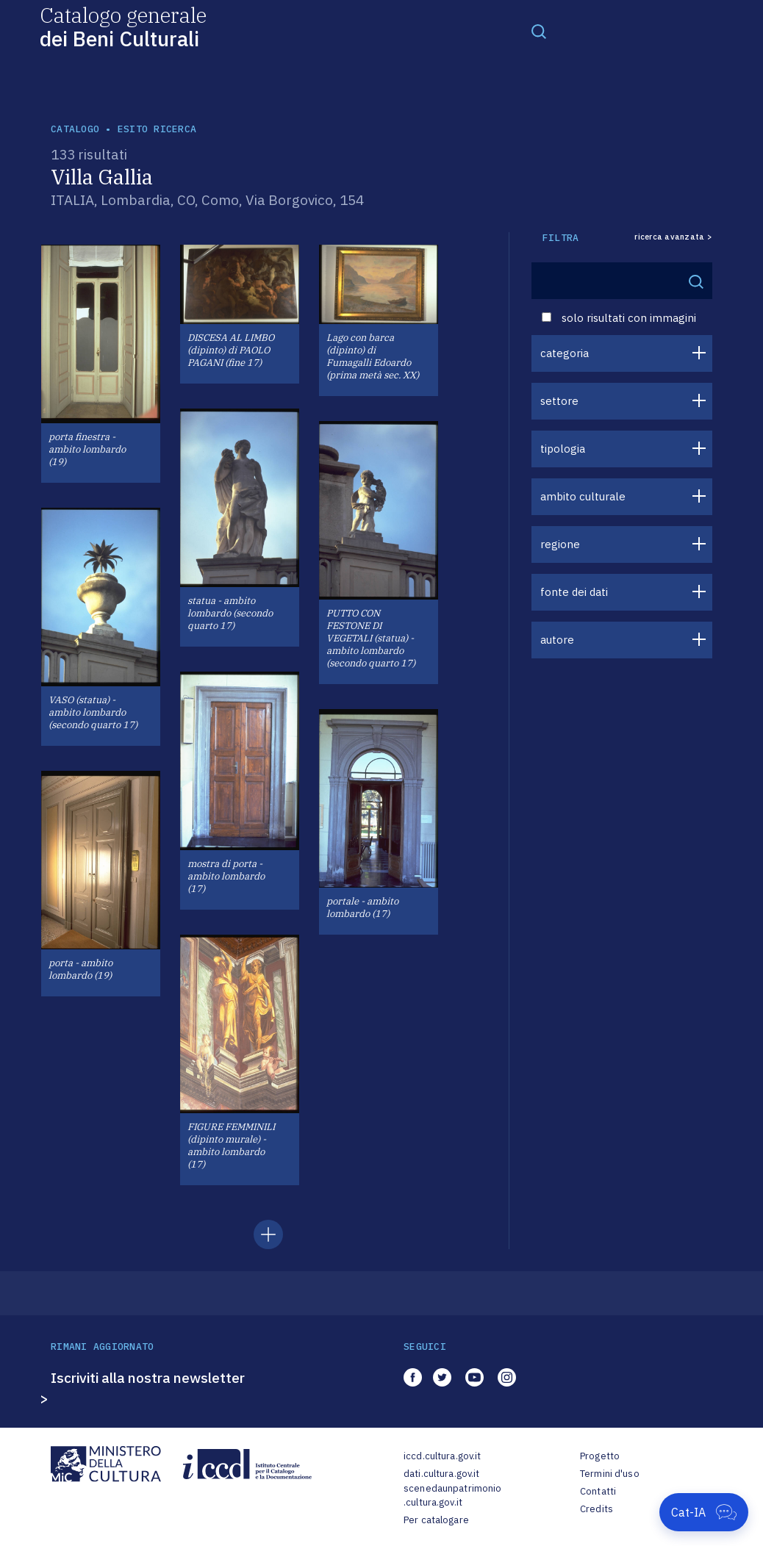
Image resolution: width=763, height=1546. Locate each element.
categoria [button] (564, 353)
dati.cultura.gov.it (441, 1473)
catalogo (75, 129)
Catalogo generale (123, 26)
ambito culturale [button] (583, 496)
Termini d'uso (610, 1473)
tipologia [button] (562, 449)
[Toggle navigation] (539, 31)
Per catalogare (436, 1520)
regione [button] (560, 544)
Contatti (598, 1491)
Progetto (600, 1456)
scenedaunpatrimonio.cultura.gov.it (452, 1495)
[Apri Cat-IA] (703, 1512)
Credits (596, 1509)
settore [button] (559, 401)
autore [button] (557, 640)
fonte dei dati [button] (574, 592)
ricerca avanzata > (673, 237)
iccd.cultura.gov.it (442, 1456)
